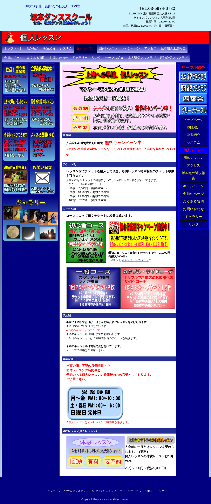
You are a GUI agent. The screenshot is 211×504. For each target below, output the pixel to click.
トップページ (13, 48)
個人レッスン (85, 48)
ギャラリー (80, 57)
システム (66, 48)
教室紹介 (49, 48)
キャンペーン (131, 48)
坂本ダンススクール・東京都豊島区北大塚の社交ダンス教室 (69, 33)
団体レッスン (108, 48)
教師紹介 (33, 48)
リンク (96, 57)
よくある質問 (36, 57)
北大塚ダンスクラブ (142, 57)
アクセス (150, 48)
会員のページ (13, 57)
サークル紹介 (114, 57)
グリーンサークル (130, 490)
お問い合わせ (58, 57)
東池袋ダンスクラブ (174, 57)
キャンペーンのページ (135, 260)
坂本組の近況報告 (173, 48)
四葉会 (149, 490)
